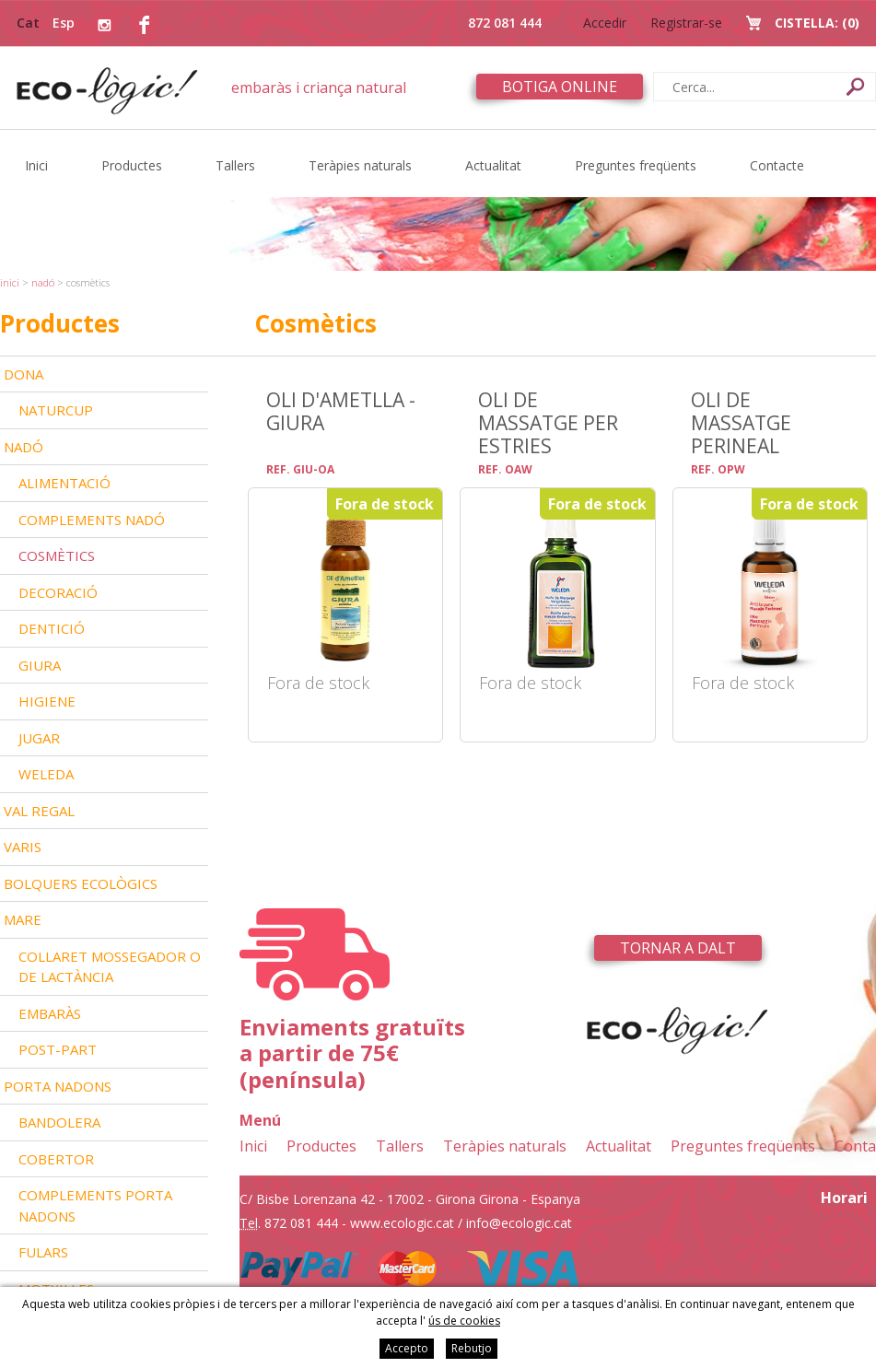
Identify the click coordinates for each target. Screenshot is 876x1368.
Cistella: (817, 22)
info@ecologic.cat (519, 1223)
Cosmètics (56, 555)
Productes (131, 165)
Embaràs (49, 1013)
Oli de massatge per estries (548, 423)
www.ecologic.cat (402, 1223)
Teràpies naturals (360, 165)
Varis (22, 846)
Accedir (604, 22)
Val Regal (39, 810)
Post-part (57, 1049)
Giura (39, 665)
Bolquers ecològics (81, 883)
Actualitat (493, 165)
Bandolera (59, 1122)
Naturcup (55, 410)
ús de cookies (464, 1320)
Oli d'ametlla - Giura (340, 411)
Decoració (58, 592)
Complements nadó (91, 519)
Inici (36, 165)
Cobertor (56, 1159)
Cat (28, 22)
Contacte (777, 165)
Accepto (406, 1348)
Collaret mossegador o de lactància (109, 967)
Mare (22, 919)
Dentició (51, 628)
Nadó (42, 282)
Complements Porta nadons (95, 1205)
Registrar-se (686, 22)
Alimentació (64, 483)
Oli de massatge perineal (741, 423)
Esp (64, 22)
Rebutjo (471, 1348)
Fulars (43, 1252)
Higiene (47, 701)
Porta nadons (57, 1086)
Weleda (46, 774)
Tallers (235, 165)
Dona (23, 374)
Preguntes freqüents (635, 165)
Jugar (39, 738)
